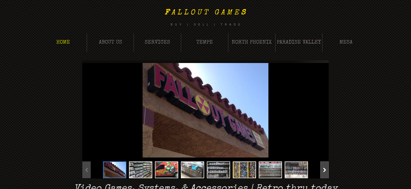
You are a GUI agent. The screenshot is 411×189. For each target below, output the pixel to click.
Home (63, 42)
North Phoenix (252, 42)
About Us (110, 42)
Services (157, 42)
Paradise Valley (299, 42)
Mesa (346, 42)
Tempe (204, 42)
